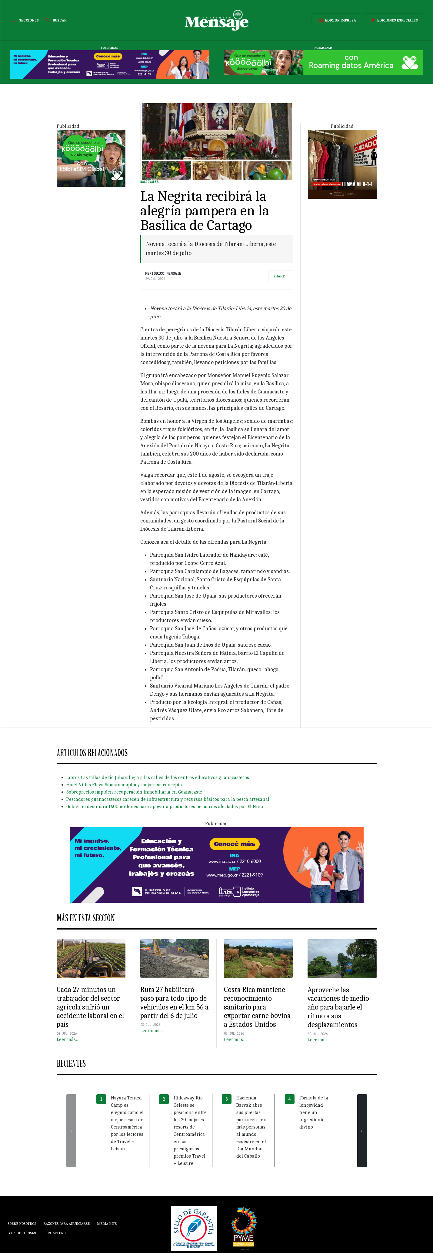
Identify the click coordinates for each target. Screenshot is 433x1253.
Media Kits (107, 1224)
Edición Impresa (336, 20)
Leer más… (68, 1039)
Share (279, 276)
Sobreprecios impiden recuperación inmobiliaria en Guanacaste (134, 792)
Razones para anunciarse (66, 1224)
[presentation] (71, 1130)
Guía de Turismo (22, 1233)
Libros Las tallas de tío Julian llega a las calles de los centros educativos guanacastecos (157, 777)
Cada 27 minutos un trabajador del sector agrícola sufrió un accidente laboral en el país (90, 1007)
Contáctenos (56, 1233)
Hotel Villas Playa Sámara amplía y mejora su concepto (124, 784)
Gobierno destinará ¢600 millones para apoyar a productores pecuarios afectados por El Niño (164, 806)
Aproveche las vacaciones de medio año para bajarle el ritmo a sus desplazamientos (338, 1007)
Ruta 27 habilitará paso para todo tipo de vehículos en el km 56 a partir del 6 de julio (174, 1002)
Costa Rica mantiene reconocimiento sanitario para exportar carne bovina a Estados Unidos (257, 1007)
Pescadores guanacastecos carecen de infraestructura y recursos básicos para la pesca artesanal (167, 799)
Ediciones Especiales (393, 20)
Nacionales (149, 182)
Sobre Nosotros (22, 1224)
